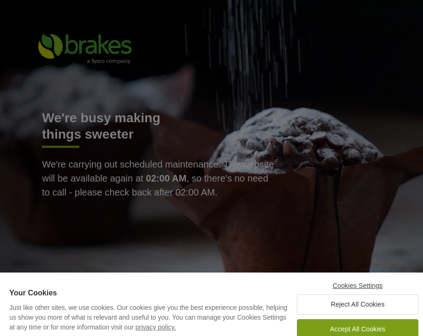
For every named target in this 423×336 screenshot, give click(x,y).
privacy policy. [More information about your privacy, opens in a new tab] (155, 330)
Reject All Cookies (357, 307)
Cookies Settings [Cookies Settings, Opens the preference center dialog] (357, 289)
